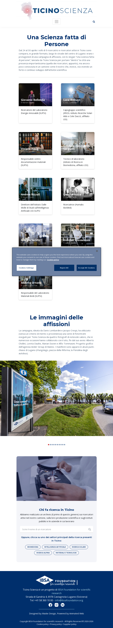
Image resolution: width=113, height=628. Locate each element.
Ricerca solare (79, 547)
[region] (56, 261)
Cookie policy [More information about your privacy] (53, 260)
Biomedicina (32, 547)
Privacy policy (56, 624)
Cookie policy (42, 624)
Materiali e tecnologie (66, 553)
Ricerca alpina (43, 553)
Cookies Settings (26, 268)
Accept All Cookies (86, 268)
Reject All (64, 268)
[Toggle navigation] (56, 22)
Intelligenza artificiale (55, 547)
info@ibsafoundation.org (69, 600)
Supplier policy (69, 624)
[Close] (97, 251)
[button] (109, 401)
